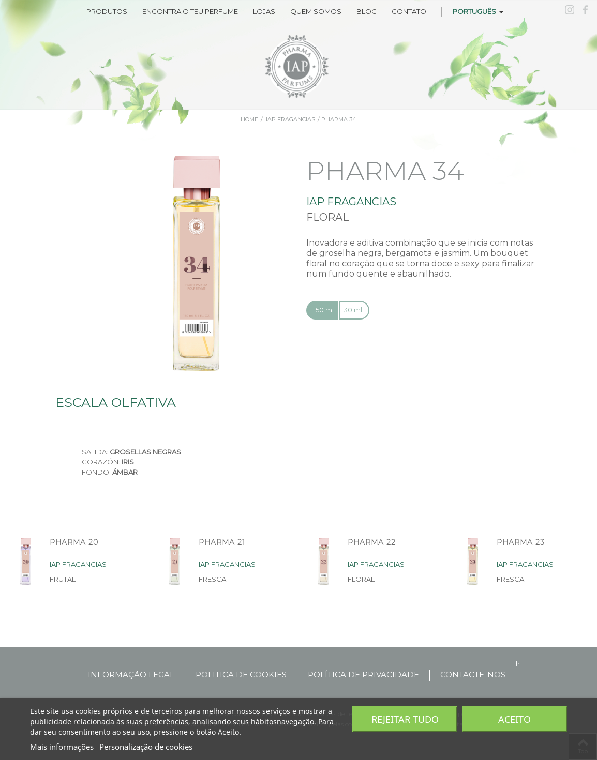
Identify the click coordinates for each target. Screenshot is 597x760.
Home (249, 119)
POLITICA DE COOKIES (241, 674)
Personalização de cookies (145, 746)
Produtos (106, 11)
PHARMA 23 (521, 542)
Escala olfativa (115, 402)
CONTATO (409, 11)
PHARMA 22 (372, 542)
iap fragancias (290, 119)
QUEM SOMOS (315, 11)
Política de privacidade (363, 674)
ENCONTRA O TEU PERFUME (190, 11)
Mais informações (62, 746)
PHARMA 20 (74, 542)
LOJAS (264, 11)
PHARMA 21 (222, 542)
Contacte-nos (472, 674)
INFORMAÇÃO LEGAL (131, 674)
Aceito (514, 719)
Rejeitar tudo (405, 719)
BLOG (366, 11)
